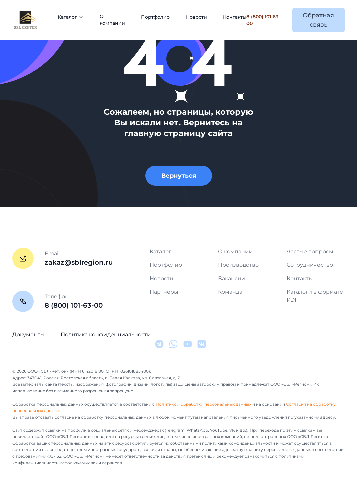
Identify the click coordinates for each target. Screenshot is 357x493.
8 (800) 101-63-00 (263, 20)
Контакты (234, 17)
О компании (112, 19)
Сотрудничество (310, 265)
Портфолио (155, 17)
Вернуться (178, 175)
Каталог (160, 251)
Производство (238, 265)
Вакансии (231, 278)
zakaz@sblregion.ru (79, 262)
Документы (28, 334)
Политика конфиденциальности (106, 334)
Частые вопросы (310, 251)
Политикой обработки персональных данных (203, 404)
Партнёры (164, 292)
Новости (196, 17)
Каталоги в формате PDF (315, 296)
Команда (230, 292)
